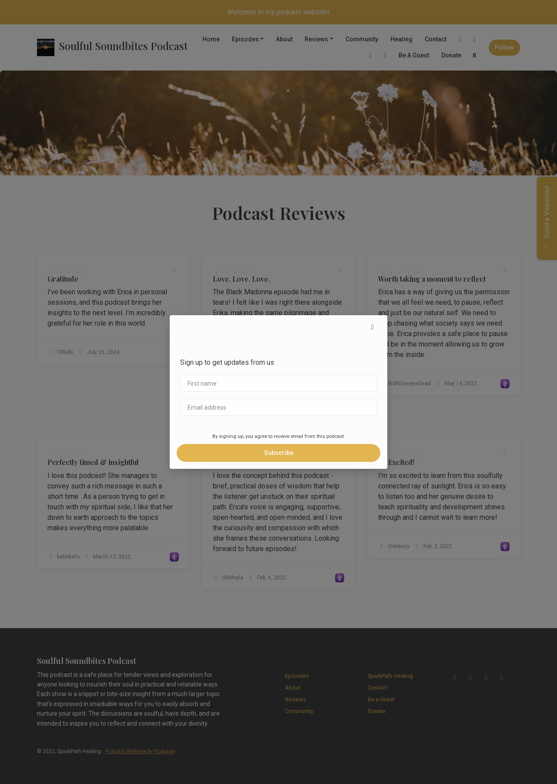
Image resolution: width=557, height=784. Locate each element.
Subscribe (278, 452)
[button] (372, 327)
